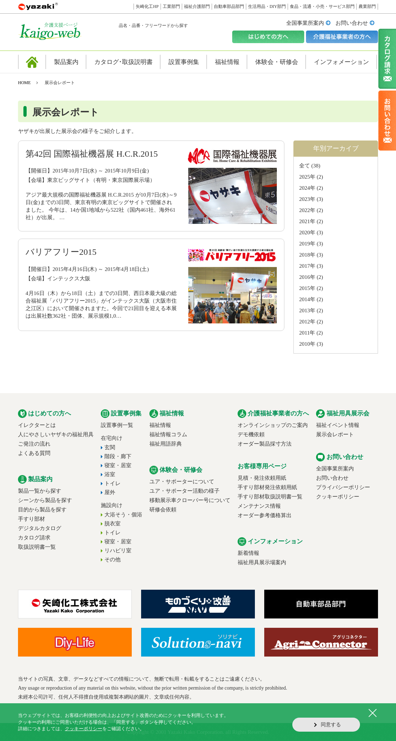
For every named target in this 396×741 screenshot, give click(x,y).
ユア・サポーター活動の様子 (184, 491)
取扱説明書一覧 (37, 547)
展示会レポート (335, 434)
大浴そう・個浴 (123, 514)
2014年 (307, 299)
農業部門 (367, 6)
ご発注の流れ (34, 444)
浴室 (109, 474)
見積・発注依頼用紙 (262, 478)
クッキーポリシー (337, 497)
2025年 (307, 177)
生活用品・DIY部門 (267, 6)
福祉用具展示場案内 (262, 562)
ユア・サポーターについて (181, 481)
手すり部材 (31, 519)
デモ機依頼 (251, 434)
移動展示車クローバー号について (189, 500)
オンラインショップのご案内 (273, 425)
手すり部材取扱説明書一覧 (270, 497)
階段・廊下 (117, 456)
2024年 (307, 188)
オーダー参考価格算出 (265, 515)
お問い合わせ (352, 23)
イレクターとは (37, 425)
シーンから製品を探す (45, 500)
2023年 (307, 199)
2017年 (307, 266)
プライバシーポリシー (343, 487)
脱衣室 (112, 523)
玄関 (109, 447)
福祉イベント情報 (337, 425)
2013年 (307, 310)
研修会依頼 (162, 509)
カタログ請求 (34, 537)
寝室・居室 (117, 465)
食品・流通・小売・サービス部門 (322, 6)
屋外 (109, 492)
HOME (24, 82)
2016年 (307, 277)
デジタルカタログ (39, 528)
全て (304, 166)
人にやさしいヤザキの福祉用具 (56, 434)
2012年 (307, 322)
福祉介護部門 (197, 6)
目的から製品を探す (42, 509)
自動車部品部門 (229, 6)
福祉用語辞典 (165, 444)
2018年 (307, 255)
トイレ (112, 483)
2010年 (307, 344)
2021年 (307, 221)
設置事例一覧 (117, 425)
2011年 (307, 333)
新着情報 (248, 553)
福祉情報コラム (168, 434)
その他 (112, 559)
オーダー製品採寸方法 (265, 444)
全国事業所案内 (305, 23)
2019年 (307, 244)
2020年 (307, 232)
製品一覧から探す (39, 491)
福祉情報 (160, 425)
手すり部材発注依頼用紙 (267, 487)
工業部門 (171, 6)
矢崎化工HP (147, 6)
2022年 (307, 210)
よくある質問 (34, 453)
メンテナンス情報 (259, 506)
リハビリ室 (117, 550)
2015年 (307, 288)
